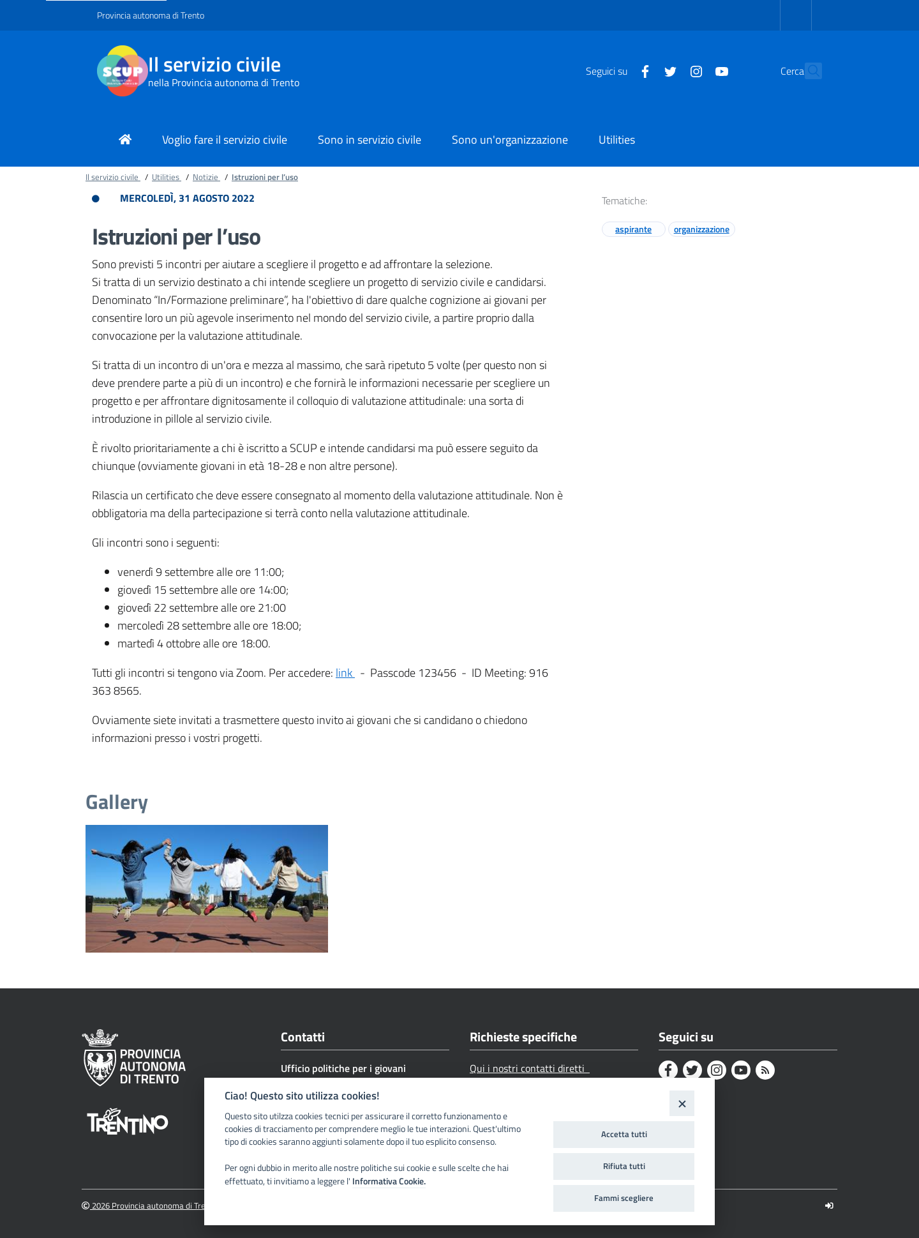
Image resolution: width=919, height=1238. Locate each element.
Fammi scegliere (624, 1197)
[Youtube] (693, 70)
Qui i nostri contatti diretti (530, 1068)
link (345, 672)
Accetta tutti (624, 1134)
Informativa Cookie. (389, 1181)
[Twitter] (642, 70)
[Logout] (829, 1206)
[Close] (681, 1103)
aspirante (633, 229)
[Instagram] (668, 70)
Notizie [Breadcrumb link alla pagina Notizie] (206, 176)
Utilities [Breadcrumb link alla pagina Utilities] (166, 176)
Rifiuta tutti (624, 1165)
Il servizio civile (214, 64)
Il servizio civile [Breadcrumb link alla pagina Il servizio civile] (113, 176)
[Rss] (765, 1070)
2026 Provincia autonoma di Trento (150, 1206)
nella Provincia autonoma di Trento (223, 82)
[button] (806, 71)
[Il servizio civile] (122, 70)
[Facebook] (617, 70)
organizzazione (701, 229)
